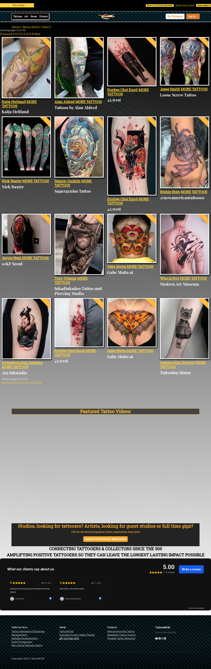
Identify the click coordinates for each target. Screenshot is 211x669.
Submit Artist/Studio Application (105, 539)
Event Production (21, 642)
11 (19, 33)
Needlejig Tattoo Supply (121, 635)
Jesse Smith (170, 89)
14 (27, 33)
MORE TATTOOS (88, 101)
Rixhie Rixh (170, 191)
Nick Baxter (12, 181)
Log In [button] (192, 16)
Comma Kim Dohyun (177, 362)
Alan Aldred (64, 101)
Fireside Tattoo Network (121, 638)
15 (30, 33)
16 (33, 33)
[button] (175, 16)
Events (43, 16)
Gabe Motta (116, 266)
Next (37, 33)
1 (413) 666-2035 (69, 638)
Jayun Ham (12, 258)
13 (24, 33)
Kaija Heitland (14, 101)
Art (26, 16)
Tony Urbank (65, 278)
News (34, 16)
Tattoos (17, 16)
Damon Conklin (67, 181)
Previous (5, 33)
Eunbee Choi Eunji (122, 89)
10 (16, 33)
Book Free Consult (188, 5)
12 (21, 33)
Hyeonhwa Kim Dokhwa (22, 362)
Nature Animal (31, 26)
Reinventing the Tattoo (121, 631)
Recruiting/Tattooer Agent (27, 645)
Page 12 (46, 26)
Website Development (24, 638)
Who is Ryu (169, 278)
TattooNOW (66, 631)
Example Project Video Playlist (77, 635)
